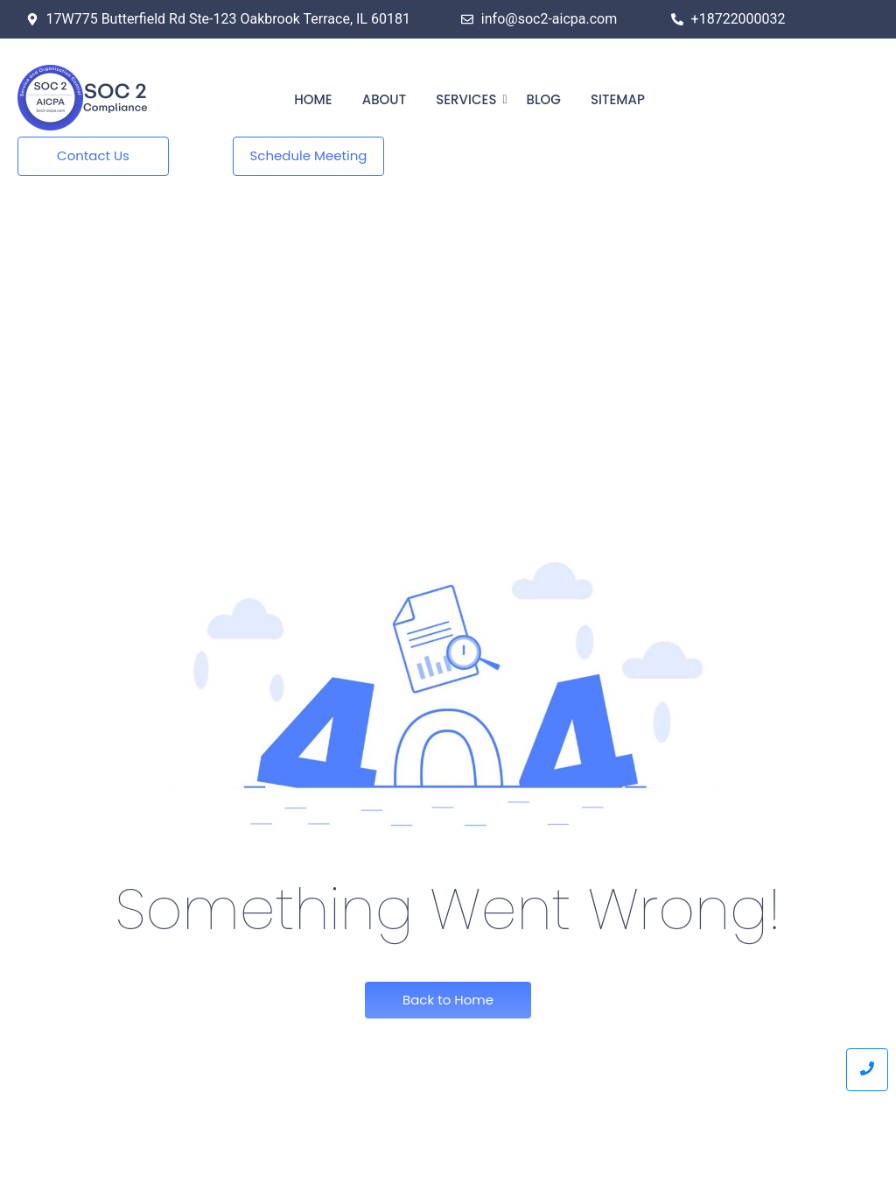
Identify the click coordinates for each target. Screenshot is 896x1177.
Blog (543, 99)
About (384, 99)
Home (313, 99)
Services (469, 99)
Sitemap (618, 99)
